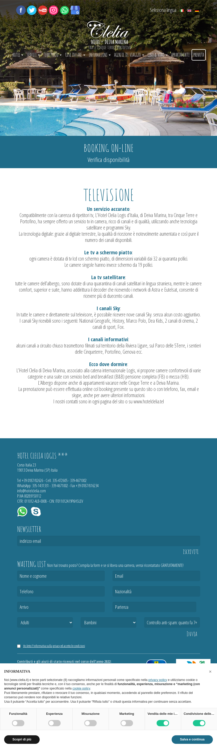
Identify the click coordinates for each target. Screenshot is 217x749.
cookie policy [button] (81, 688)
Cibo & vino (158, 55)
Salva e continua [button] (192, 739)
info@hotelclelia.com (31, 491)
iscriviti (191, 551)
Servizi (33, 55)
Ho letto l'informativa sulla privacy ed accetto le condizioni (54, 645)
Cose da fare (75, 55)
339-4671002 (78, 480)
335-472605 (59, 480)
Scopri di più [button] (21, 739)
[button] (210, 672)
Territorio (52, 55)
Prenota (198, 55)
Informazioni (100, 55)
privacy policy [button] (157, 680)
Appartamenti (180, 55)
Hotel (17, 55)
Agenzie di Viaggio (129, 55)
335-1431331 (40, 485)
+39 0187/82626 (32, 480)
